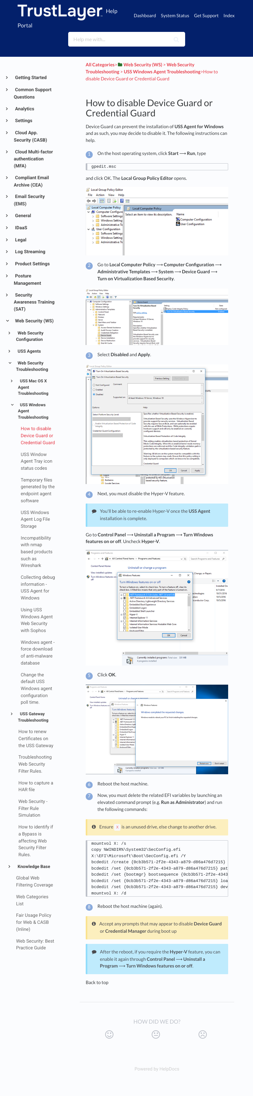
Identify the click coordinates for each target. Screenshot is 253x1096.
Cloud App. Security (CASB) (30, 136)
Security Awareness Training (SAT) (34, 302)
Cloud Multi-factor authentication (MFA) (33, 159)
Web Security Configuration (29, 336)
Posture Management (27, 279)
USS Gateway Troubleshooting (33, 717)
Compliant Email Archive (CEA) (31, 181)
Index (229, 15)
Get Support (206, 15)
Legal (20, 240)
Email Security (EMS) (29, 200)
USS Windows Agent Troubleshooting (33, 411)
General (22, 215)
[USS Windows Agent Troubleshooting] (162, 72)
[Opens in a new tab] (156, 1069)
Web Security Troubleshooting (32, 366)
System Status (175, 15)
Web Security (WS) (34, 321)
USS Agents (29, 351)
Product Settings (32, 264)
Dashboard (145, 15)
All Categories (100, 65)
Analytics (24, 109)
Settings (23, 120)
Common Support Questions (32, 93)
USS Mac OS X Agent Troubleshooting (33, 387)
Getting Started (30, 77)
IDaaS (20, 228)
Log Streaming (30, 251)
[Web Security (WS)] (139, 65)
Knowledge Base (33, 866)
